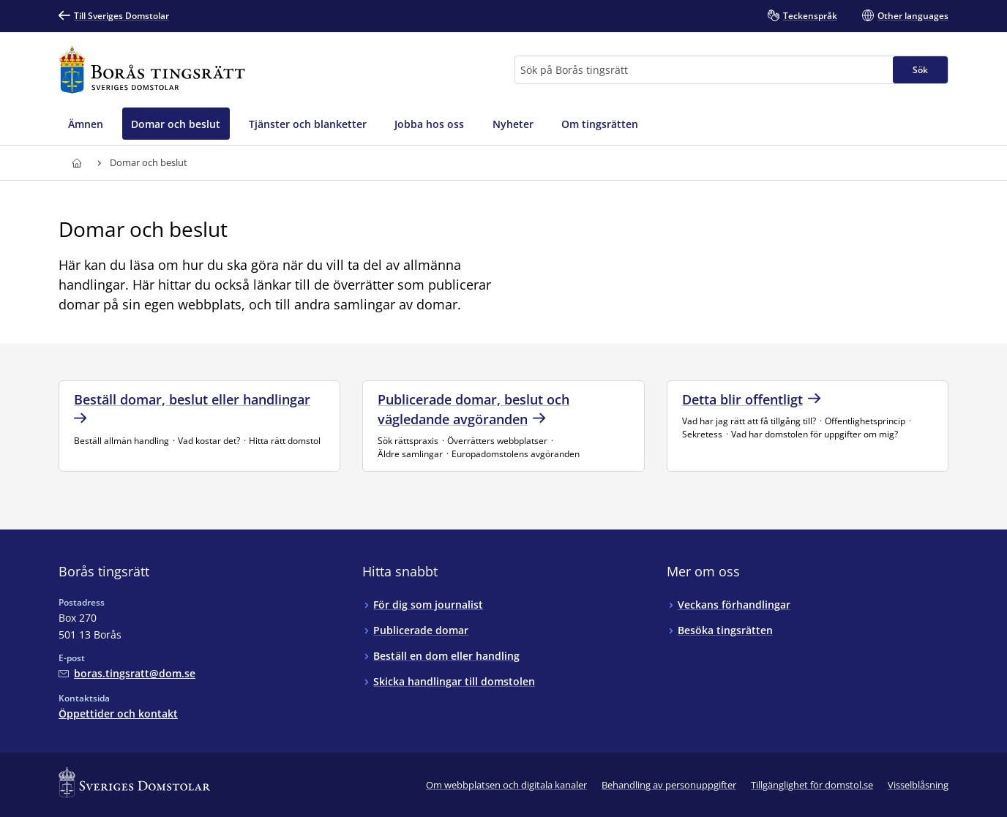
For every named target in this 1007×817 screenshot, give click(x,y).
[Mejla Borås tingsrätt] (127, 673)
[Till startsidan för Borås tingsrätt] (152, 70)
